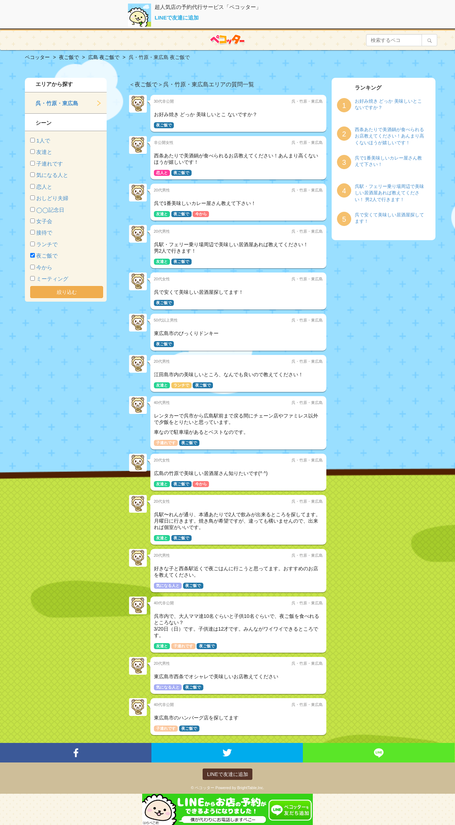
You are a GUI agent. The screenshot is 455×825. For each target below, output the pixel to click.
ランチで (47, 244)
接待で (44, 233)
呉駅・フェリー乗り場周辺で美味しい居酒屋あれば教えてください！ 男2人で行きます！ (389, 193)
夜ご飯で (47, 256)
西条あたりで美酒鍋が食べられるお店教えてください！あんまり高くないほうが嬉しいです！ (389, 136)
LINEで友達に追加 (177, 18)
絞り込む (67, 292)
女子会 (44, 221)
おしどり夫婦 (52, 198)
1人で (43, 141)
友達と (44, 152)
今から (44, 267)
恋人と (44, 187)
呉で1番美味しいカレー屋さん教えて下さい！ (388, 161)
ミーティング (52, 279)
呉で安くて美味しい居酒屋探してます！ (389, 218)
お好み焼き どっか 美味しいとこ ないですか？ (388, 104)
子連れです (49, 164)
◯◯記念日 (50, 210)
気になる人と (52, 175)
